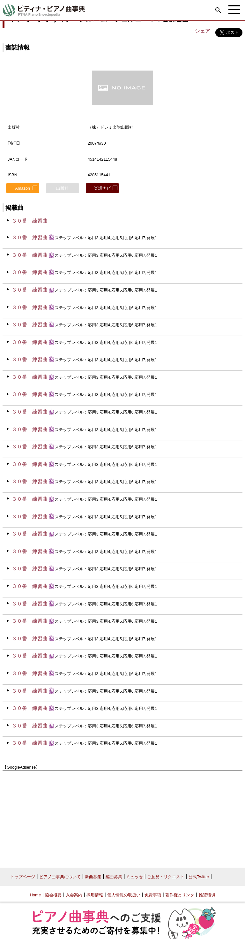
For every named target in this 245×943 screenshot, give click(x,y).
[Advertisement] (122, 816)
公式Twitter (199, 876)
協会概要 (53, 895)
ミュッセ (134, 876)
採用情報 (94, 895)
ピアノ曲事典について (60, 876)
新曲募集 (93, 876)
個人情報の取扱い (123, 895)
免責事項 (153, 895)
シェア (202, 31)
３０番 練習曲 (30, 221)
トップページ (22, 876)
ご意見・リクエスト (165, 876)
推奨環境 (207, 895)
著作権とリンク (179, 895)
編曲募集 (114, 876)
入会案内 (74, 895)
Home (35, 895)
